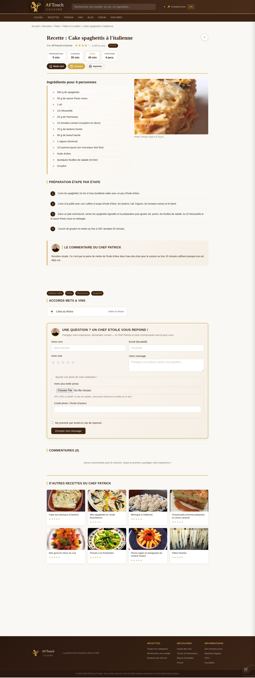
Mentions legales (213, 654)
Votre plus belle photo (66, 384)
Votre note (56, 356)
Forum (102, 17)
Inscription (210, 663)
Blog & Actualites (185, 658)
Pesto (69, 294)
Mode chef (57, 66)
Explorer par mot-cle (157, 658)
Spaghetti (97, 294)
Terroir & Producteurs (187, 654)
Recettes (53, 17)
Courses (79, 66)
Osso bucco (82, 294)
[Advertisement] (127, 280)
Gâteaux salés (55, 294)
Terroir (68, 17)
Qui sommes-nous (213, 649)
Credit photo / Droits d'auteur (70, 403)
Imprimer (100, 66)
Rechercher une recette (158, 654)
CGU (207, 658)
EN (190, 7)
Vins (80, 17)
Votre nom (57, 342)
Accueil (38, 17)
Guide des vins (184, 649)
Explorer (116, 17)
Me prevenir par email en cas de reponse (76, 423)
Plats (57, 26)
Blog (91, 17)
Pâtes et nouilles (71, 26)
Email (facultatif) (138, 342)
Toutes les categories (157, 649)
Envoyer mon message (68, 431)
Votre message (137, 356)
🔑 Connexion (176, 7)
